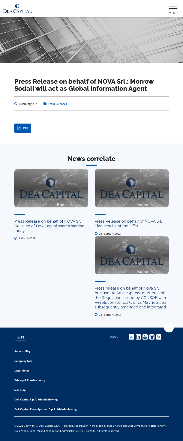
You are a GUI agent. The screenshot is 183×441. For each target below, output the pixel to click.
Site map (20, 390)
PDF (23, 128)
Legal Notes (21, 370)
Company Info (23, 361)
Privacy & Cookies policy (29, 380)
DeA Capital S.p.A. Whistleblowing (36, 399)
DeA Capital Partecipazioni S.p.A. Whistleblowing (45, 409)
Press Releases (57, 104)
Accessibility (22, 351)
